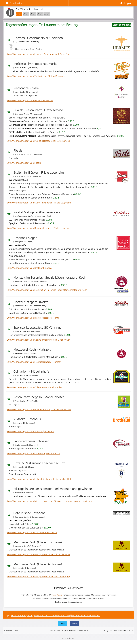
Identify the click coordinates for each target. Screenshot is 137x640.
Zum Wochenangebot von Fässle (24, 163)
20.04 (39, 14)
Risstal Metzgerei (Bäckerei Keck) (37, 212)
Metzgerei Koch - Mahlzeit (32, 349)
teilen (74, 623)
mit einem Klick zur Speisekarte (25, 95)
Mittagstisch (15, 404)
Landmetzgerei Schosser (31, 441)
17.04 (19, 14)
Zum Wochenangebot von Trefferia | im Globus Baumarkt (36, 76)
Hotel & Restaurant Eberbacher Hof (39, 463)
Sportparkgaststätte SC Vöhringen (38, 327)
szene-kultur (82, 630)
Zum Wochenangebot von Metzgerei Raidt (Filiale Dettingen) (38, 576)
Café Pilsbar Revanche (29, 513)
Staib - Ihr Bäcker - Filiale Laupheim (38, 173)
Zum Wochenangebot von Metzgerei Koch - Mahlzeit (34, 362)
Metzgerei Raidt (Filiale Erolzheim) (37, 542)
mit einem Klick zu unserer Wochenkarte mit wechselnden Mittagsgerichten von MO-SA (54, 71)
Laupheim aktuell (68, 630)
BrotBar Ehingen (25, 238)
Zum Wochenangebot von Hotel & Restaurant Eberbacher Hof (39, 479)
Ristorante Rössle (26, 88)
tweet (62, 623)
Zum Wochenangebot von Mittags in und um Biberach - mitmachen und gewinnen (49, 501)
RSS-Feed (8, 630)
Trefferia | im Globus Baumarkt (35, 64)
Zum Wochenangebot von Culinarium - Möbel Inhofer (34, 387)
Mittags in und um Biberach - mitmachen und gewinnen (52, 489)
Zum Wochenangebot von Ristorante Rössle (30, 100)
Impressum (115, 630)
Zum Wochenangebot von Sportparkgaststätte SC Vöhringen (38, 339)
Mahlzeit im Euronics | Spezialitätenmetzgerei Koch (49, 277)
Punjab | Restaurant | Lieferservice (38, 110)
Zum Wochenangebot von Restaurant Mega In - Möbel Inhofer (39, 409)
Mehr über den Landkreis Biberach (52, 615)
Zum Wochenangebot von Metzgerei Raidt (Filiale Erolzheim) (38, 554)
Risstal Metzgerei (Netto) (31, 302)
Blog (106, 630)
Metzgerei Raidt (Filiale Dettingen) (37, 564)
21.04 (46, 14)
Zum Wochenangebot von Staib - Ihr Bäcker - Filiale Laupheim (39, 202)
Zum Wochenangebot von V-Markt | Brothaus (30, 431)
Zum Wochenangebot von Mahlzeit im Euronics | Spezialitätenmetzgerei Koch (47, 290)
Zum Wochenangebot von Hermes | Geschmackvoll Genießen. (38, 54)
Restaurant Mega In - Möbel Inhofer (38, 397)
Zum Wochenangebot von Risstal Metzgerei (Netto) (33, 317)
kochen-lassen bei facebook (85, 615)
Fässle (17, 150)
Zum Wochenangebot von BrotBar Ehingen (29, 268)
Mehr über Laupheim (22, 615)
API (16, 630)
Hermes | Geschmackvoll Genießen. (38, 38)
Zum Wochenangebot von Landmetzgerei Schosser (33, 453)
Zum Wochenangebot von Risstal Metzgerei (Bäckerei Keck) (38, 228)
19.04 (32, 14)
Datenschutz (127, 630)
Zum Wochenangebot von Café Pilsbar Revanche (32, 532)
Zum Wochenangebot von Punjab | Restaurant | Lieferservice (38, 141)
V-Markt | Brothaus (27, 419)
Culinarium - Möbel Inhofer (32, 371)
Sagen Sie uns (57, 595)
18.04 (25, 14)
